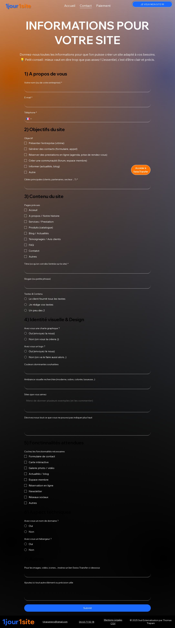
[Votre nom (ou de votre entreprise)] (86, 89)
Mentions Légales (113, 619)
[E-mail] (86, 104)
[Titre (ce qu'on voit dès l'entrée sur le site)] (86, 270)
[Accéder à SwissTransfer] (140, 170)
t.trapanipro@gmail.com (55, 621)
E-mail (28, 97)
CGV (113, 623)
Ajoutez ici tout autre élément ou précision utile (48, 582)
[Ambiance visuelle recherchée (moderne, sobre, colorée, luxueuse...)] (86, 385)
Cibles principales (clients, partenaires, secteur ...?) (51, 179)
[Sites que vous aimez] (87, 405)
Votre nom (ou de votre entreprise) (43, 82)
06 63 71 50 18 (86, 621)
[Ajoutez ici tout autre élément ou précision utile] (87, 593)
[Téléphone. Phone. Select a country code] (29, 119)
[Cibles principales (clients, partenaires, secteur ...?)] (86, 185)
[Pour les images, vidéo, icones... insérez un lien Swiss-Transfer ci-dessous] (86, 574)
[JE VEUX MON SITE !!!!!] (152, 4)
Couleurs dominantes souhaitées (41, 364)
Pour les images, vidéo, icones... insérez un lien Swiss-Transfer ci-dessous (62, 567)
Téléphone (30, 112)
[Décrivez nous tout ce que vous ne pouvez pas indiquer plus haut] (87, 428)
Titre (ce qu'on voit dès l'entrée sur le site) (46, 264)
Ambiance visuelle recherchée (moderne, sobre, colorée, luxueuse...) (59, 379)
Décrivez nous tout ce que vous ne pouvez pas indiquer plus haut (58, 417)
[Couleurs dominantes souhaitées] (86, 370)
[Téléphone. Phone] (90, 119)
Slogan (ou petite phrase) (37, 278)
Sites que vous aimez (35, 394)
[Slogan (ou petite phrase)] (86, 285)
